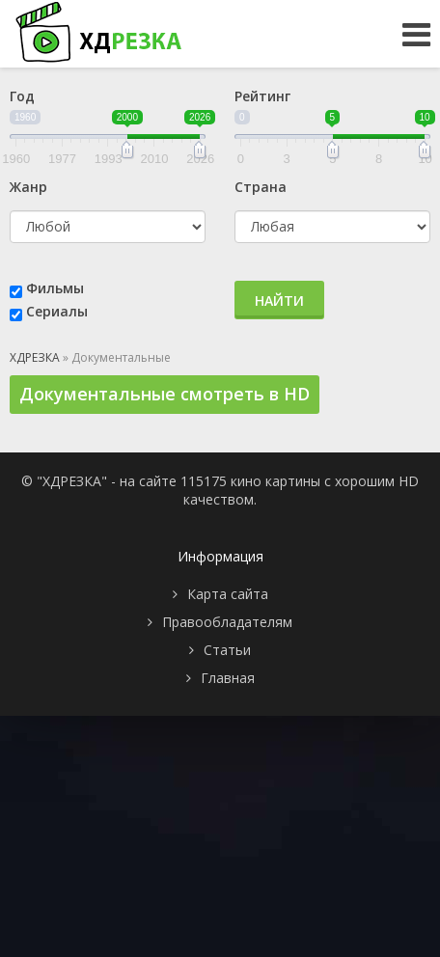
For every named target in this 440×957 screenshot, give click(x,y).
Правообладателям (227, 622)
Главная (228, 678)
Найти (279, 300)
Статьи (227, 650)
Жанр (28, 187)
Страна (260, 187)
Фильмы (55, 288)
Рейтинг (262, 96)
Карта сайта (227, 594)
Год (22, 96)
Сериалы (57, 311)
